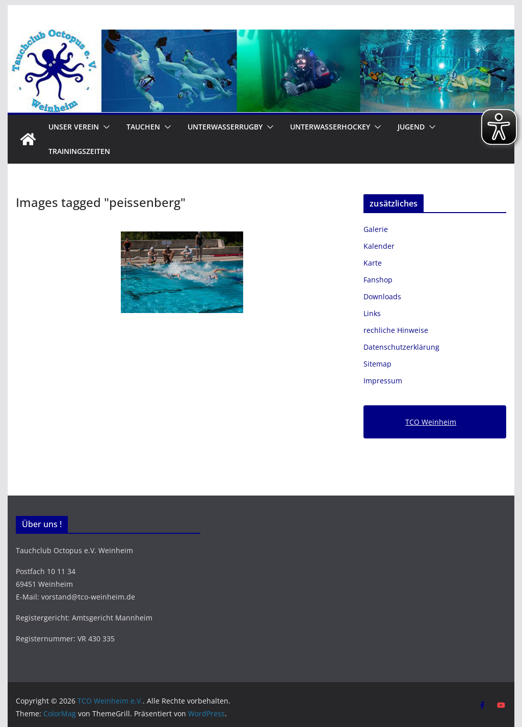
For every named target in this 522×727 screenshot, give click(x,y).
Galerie (375, 229)
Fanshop (378, 279)
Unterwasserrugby (225, 127)
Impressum (382, 380)
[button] (104, 127)
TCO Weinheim (430, 422)
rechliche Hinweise (395, 330)
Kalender (379, 246)
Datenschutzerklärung (401, 347)
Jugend (411, 127)
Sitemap (377, 364)
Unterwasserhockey (330, 127)
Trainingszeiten (79, 151)
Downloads (382, 296)
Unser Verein (73, 127)
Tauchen (143, 127)
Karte (372, 263)
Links (372, 313)
